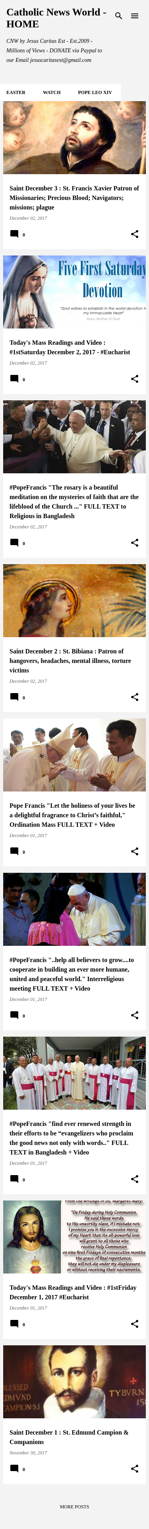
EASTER (15, 92)
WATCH (51, 92)
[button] (134, 234)
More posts (74, 1507)
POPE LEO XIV (95, 92)
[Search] (119, 15)
